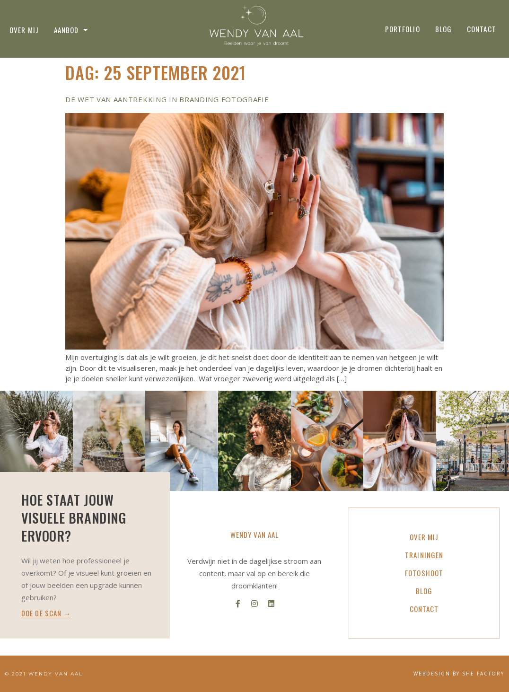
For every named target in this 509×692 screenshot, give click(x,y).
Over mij (24, 30)
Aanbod (71, 30)
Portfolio (402, 29)
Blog (443, 29)
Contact (481, 29)
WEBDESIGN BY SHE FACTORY (458, 673)
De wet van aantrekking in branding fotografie (167, 99)
